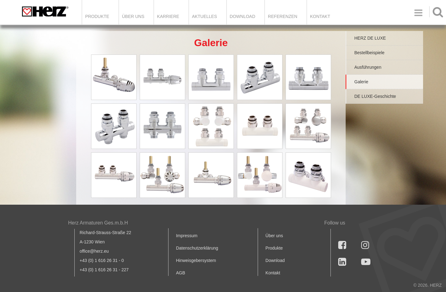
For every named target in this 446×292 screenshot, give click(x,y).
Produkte (97, 16)
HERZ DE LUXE (370, 38)
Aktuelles (204, 16)
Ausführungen (367, 67)
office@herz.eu (94, 251)
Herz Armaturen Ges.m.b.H (98, 222)
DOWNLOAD (242, 16)
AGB (180, 272)
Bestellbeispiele (369, 52)
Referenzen (282, 16)
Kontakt (272, 272)
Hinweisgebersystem (196, 260)
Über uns (274, 235)
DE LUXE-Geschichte (375, 96)
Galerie (361, 81)
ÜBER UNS (133, 16)
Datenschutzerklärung (197, 248)
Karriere (168, 16)
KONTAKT (320, 16)
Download (275, 260)
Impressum (186, 235)
